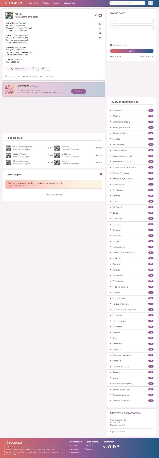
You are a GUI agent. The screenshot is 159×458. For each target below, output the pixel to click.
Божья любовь (132, 144)
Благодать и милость (132, 133)
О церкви (132, 270)
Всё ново (65, 146)
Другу (132, 201)
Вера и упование (132, 150)
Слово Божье (132, 343)
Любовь (132, 241)
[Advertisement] (53, 116)
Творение (132, 372)
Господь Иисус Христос (132, 178)
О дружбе (132, 264)
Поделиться (17, 68)
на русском (73, 445)
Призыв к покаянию (132, 304)
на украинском (74, 449)
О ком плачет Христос (22, 146)
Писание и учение (132, 287)
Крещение (132, 230)
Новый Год (132, 258)
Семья (132, 338)
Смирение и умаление (132, 355)
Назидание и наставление (132, 252)
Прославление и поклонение (132, 309)
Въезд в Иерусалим (132, 173)
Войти (132, 51)
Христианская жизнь (132, 400)
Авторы (46, 3)
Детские (132, 195)
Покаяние (132, 292)
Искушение (132, 218)
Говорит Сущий (19, 154)
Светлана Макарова (29, 17)
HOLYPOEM (23, 86)
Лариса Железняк (117, 431)
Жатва (132, 213)
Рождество (132, 326)
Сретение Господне (132, 366)
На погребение (132, 247)
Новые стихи (33, 3)
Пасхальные (132, 275)
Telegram (88, 449)
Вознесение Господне (132, 161)
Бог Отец (132, 139)
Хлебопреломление (132, 395)
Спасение (66, 154)
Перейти (78, 91)
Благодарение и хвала (132, 127)
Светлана (35, 76)
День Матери (132, 184)
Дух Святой (132, 207)
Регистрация (115, 56)
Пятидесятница (132, 321)
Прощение (132, 315)
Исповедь (132, 224)
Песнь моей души (20, 161)
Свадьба (132, 332)
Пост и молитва (132, 298)
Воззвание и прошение (132, 156)
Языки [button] (56, 3)
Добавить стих (70, 3)
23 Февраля (132, 110)
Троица (132, 378)
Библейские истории (132, 122)
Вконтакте (89, 445)
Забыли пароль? (147, 56)
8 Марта (132, 116)
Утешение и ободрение (132, 383)
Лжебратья (132, 235)
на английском (74, 453)
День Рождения (132, 190)
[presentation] (129, 37)
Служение (132, 349)
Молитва (65, 161)
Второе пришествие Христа (132, 167)
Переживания (132, 281)
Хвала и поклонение (132, 389)
